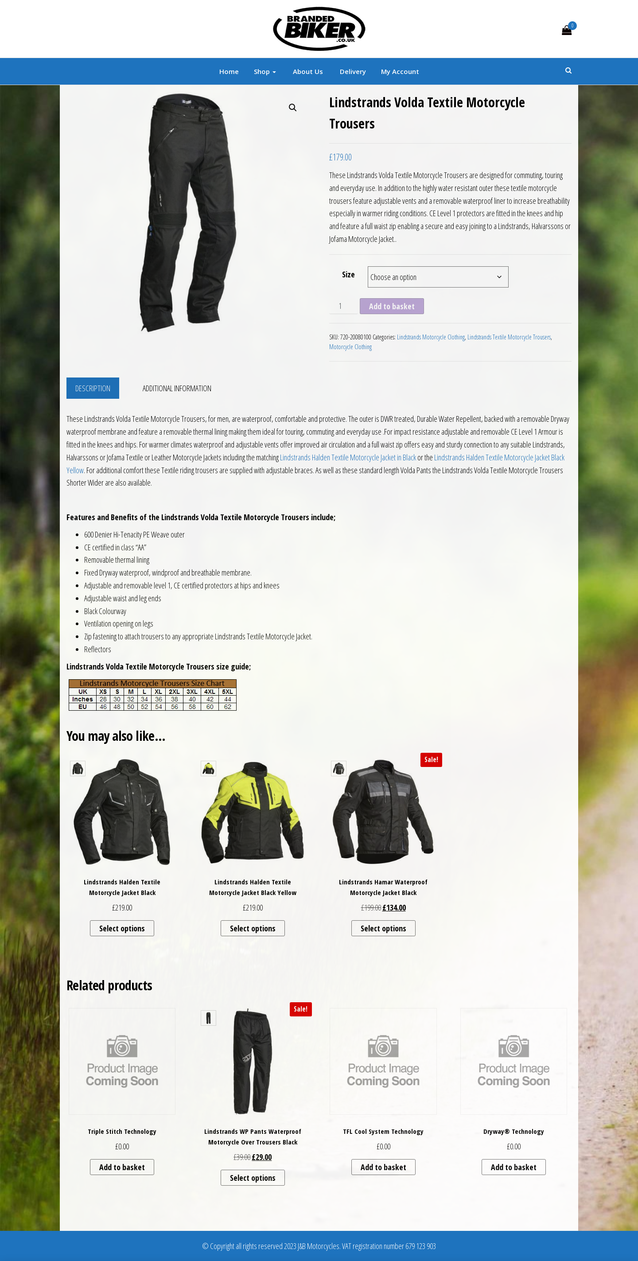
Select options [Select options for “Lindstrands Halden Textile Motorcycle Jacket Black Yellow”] (253, 928)
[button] (293, 108)
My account (400, 71)
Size (348, 274)
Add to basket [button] (122, 1167)
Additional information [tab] (177, 388)
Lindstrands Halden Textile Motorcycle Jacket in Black (348, 457)
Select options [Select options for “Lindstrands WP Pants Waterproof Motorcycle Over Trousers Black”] (253, 1177)
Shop (265, 71)
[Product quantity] (343, 306)
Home (229, 71)
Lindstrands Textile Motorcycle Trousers (509, 337)
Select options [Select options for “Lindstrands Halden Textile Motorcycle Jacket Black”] (122, 928)
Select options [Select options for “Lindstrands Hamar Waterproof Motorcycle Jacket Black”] (383, 928)
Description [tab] (92, 388)
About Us (307, 71)
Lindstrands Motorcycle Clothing (431, 337)
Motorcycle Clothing (350, 346)
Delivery (352, 71)
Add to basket (392, 306)
